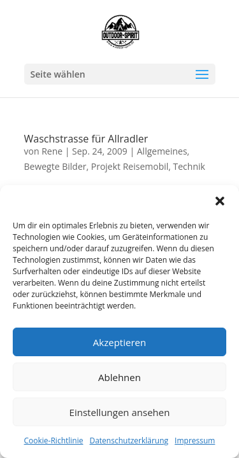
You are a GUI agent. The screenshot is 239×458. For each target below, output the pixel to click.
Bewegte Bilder (55, 166)
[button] (220, 201)
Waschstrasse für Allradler (86, 139)
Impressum (195, 440)
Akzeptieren (119, 342)
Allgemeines (162, 151)
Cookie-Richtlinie (53, 440)
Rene (51, 151)
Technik (189, 166)
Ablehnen (119, 377)
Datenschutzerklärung (128, 440)
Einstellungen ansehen (119, 412)
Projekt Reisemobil (130, 166)
